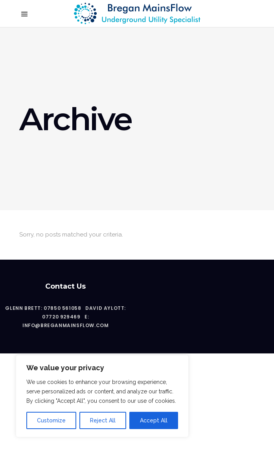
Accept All (153, 420)
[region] (102, 396)
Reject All (103, 420)
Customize (51, 420)
